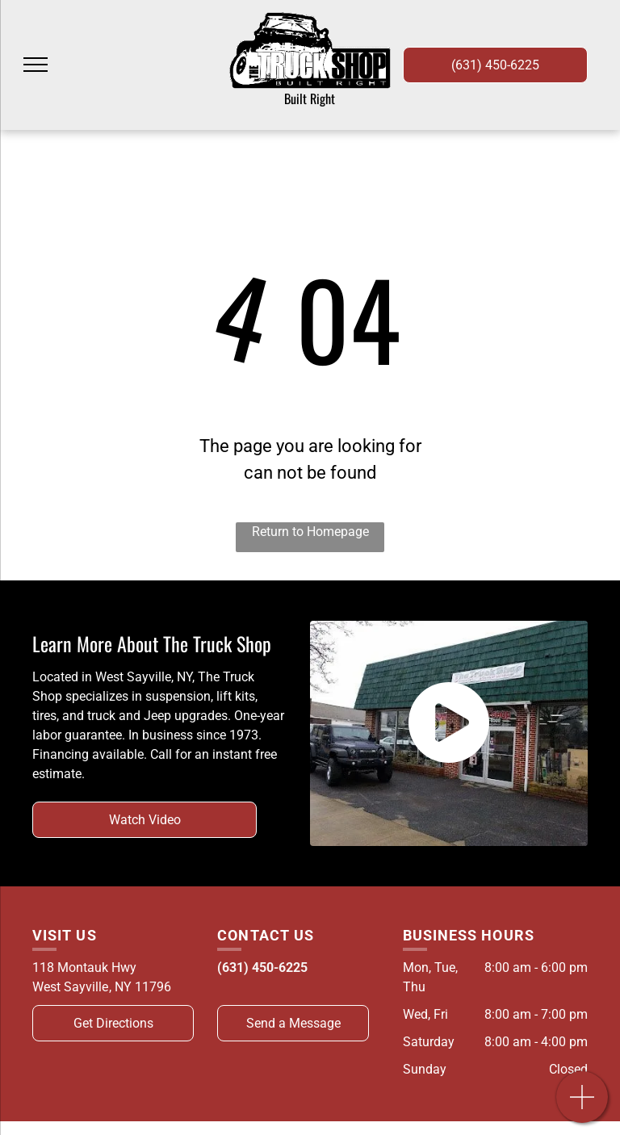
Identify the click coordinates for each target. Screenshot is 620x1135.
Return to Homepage (310, 531)
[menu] (36, 65)
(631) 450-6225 (262, 967)
